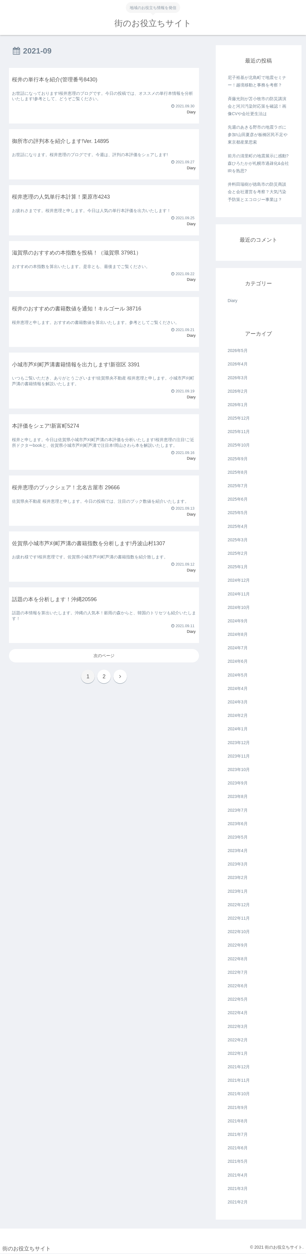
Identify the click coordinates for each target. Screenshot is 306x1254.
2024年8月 (238, 634)
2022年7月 (238, 972)
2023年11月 (239, 756)
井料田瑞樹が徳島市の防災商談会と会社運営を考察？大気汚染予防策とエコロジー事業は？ (257, 192)
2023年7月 (238, 810)
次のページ (104, 655)
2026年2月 (238, 391)
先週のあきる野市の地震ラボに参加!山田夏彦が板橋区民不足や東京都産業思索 (257, 134)
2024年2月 (238, 715)
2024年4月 (238, 688)
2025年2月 (238, 553)
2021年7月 (238, 1134)
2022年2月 (238, 1039)
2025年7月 (238, 485)
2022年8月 (238, 958)
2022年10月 (239, 931)
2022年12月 (239, 904)
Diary (233, 300)
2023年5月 (238, 837)
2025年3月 (238, 539)
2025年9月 (238, 458)
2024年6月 (238, 661)
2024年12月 (239, 580)
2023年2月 (238, 877)
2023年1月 (238, 891)
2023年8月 (238, 796)
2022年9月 (238, 945)
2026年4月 (238, 364)
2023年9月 (238, 783)
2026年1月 (238, 404)
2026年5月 (238, 350)
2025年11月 (239, 431)
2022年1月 (238, 1053)
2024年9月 (238, 620)
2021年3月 (238, 1188)
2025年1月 (238, 566)
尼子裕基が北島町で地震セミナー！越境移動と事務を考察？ (257, 81)
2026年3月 (238, 377)
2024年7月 (238, 647)
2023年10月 (239, 769)
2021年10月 (239, 1093)
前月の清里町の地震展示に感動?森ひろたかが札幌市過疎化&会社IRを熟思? (258, 163)
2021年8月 (238, 1121)
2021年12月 (239, 1066)
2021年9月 (238, 1107)
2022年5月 (238, 999)
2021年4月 (238, 1175)
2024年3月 (238, 702)
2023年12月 (239, 742)
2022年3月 (238, 1026)
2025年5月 (238, 512)
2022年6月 (238, 985)
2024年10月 (239, 607)
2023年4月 (238, 850)
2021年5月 (238, 1161)
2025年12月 (239, 418)
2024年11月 (239, 594)
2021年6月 (238, 1147)
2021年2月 (238, 1202)
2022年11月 (239, 918)
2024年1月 (238, 728)
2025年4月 (238, 526)
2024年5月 (238, 675)
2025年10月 (239, 445)
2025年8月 (238, 472)
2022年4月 (238, 1012)
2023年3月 (238, 864)
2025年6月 (238, 499)
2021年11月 (239, 1080)
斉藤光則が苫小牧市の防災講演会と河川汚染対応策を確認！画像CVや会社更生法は (257, 106)
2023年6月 (238, 823)
